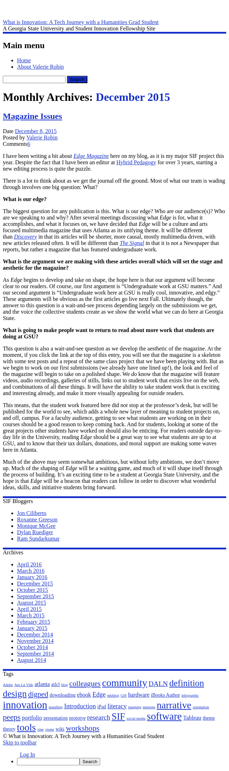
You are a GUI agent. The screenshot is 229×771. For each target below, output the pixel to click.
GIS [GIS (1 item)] (124, 695)
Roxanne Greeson (37, 519)
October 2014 (32, 647)
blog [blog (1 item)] (64, 685)
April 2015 (29, 609)
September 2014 (35, 654)
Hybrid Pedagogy (136, 162)
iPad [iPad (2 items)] (101, 706)
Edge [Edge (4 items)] (98, 694)
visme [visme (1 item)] (49, 729)
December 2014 (35, 635)
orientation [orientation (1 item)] (201, 707)
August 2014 (31, 660)
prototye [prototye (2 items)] (77, 718)
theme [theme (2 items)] (209, 718)
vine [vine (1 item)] (40, 729)
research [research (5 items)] (98, 717)
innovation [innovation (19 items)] (25, 704)
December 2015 (35, 584)
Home (24, 60)
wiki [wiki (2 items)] (60, 729)
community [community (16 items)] (124, 682)
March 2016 (31, 571)
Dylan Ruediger (35, 532)
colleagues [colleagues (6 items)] (85, 683)
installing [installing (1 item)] (55, 707)
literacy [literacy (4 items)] (117, 706)
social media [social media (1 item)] (136, 718)
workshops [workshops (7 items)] (82, 728)
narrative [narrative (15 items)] (174, 705)
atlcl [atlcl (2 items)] (55, 684)
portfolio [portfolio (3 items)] (32, 718)
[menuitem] (121, 761)
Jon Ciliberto (31, 513)
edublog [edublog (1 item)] (113, 695)
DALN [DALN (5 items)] (158, 683)
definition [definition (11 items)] (186, 683)
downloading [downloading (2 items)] (62, 695)
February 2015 (33, 622)
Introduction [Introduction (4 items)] (80, 706)
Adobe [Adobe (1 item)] (8, 685)
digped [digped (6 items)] (38, 694)
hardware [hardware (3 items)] (138, 695)
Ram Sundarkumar (38, 539)
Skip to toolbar (19, 742)
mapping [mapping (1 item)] (134, 707)
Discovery (25, 237)
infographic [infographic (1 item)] (190, 695)
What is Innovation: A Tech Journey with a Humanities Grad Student (81, 22)
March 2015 (31, 615)
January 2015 (32, 628)
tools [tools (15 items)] (26, 727)
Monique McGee (36, 526)
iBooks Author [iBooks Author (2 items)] (165, 695)
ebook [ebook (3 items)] (84, 695)
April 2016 (29, 564)
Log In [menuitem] (27, 755)
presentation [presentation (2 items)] (56, 718)
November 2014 (35, 641)
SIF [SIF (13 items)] (118, 716)
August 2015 (31, 603)
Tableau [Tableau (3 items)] (192, 718)
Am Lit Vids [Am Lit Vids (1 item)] (23, 685)
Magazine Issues (32, 116)
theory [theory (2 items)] (9, 729)
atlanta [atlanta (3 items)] (42, 684)
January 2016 (32, 577)
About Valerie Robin (40, 67)
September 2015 (35, 596)
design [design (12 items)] (15, 694)
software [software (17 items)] (164, 716)
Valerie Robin (41, 138)
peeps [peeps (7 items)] (12, 717)
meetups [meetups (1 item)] (149, 707)
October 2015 (32, 590)
